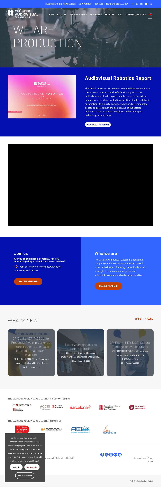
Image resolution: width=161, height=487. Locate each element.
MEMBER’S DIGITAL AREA (117, 4)
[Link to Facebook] (132, 4)
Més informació (25, 475)
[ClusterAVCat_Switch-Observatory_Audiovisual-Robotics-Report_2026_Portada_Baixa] (42, 96)
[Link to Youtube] (146, 4)
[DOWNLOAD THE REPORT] (98, 124)
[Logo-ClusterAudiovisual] (23, 15)
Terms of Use (140, 458)
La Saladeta (148, 481)
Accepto (16, 467)
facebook (102, 455)
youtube (115, 455)
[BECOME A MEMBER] (28, 281)
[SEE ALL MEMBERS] (108, 286)
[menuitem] (60, 4)
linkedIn (120, 455)
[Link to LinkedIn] (151, 4)
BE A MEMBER (85, 4)
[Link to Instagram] (141, 4)
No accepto (32, 467)
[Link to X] (137, 4)
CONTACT (99, 4)
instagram (111, 455)
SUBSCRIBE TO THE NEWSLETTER (60, 4)
